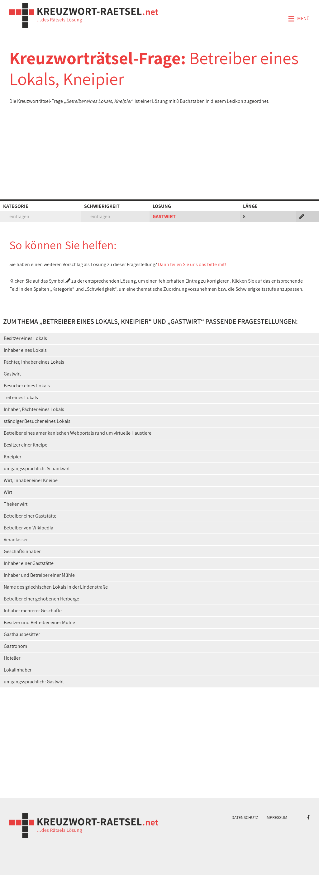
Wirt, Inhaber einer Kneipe (31, 480)
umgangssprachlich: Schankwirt (37, 468)
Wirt (8, 492)
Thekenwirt (15, 504)
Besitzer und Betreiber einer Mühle (39, 622)
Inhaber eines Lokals (25, 350)
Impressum (276, 817)
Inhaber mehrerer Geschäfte (33, 610)
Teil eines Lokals (21, 397)
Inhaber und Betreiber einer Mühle (39, 575)
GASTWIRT (164, 216)
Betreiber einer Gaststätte (30, 516)
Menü (299, 19)
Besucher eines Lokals (27, 385)
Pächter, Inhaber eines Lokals (34, 362)
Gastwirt (12, 374)
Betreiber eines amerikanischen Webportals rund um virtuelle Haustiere (77, 433)
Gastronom (15, 646)
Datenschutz (244, 817)
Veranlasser (16, 539)
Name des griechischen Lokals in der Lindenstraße (56, 587)
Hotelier (12, 658)
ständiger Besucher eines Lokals (37, 421)
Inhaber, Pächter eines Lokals (34, 409)
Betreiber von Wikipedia (28, 527)
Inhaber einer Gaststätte (29, 563)
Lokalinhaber (17, 670)
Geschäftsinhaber (22, 551)
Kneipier (12, 456)
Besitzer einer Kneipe (25, 445)
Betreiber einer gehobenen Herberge (41, 598)
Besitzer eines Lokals (25, 338)
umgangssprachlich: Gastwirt (34, 681)
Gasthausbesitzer (22, 634)
